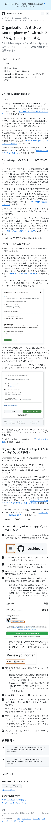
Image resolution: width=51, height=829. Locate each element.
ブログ (21, 821)
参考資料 (8, 740)
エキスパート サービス (9, 821)
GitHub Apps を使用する (20, 18)
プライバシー (26, 819)
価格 (43, 819)
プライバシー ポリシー (8, 790)
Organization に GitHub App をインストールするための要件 (25, 450)
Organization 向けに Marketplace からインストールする (24, 20)
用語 (18, 819)
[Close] (45, 3)
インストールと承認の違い (16, 244)
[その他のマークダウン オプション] (23, 59)
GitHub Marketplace (16, 93)
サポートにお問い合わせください (14, 803)
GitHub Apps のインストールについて (25, 161)
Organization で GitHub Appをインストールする (24, 528)
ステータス (36, 819)
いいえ (16, 786)
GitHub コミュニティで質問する (14, 800)
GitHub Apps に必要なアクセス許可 (21, 231)
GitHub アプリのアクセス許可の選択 (23, 273)
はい (6, 786)
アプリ (7, 18)
